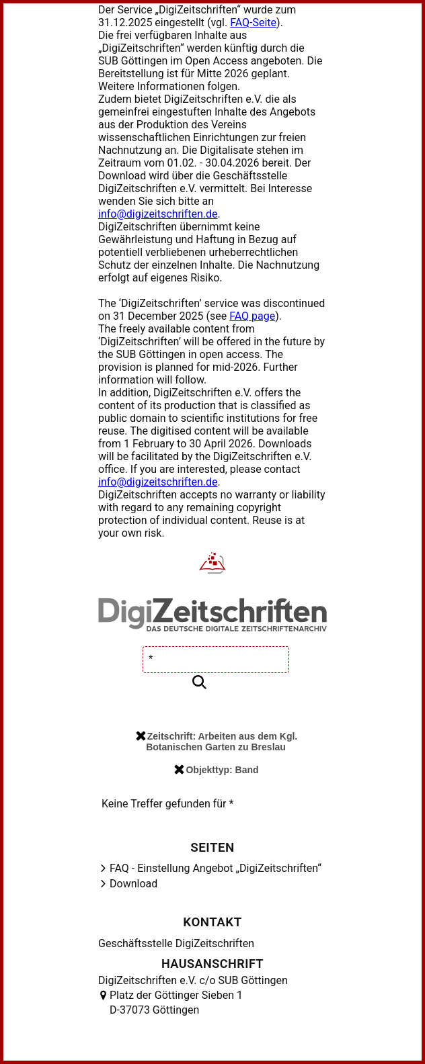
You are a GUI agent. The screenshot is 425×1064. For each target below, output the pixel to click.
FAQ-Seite (253, 22)
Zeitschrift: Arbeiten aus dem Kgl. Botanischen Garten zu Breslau (217, 741)
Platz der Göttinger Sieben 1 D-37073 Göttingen (176, 1002)
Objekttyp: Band (216, 769)
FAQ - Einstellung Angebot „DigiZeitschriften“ (215, 868)
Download (133, 883)
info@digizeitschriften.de (158, 214)
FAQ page (252, 316)
